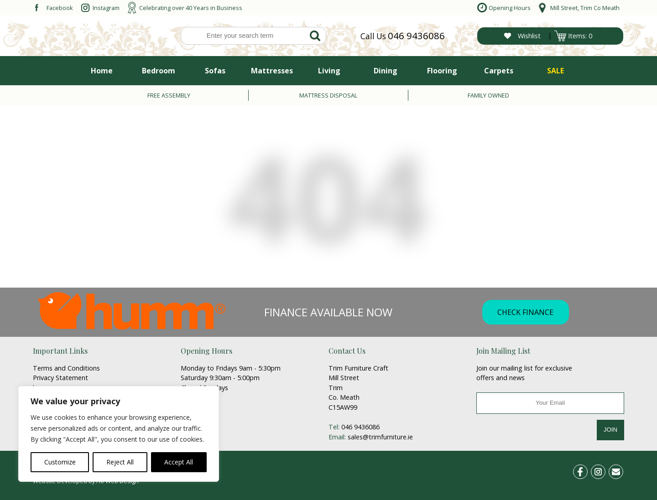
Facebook (60, 8)
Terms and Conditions (66, 368)
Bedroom (158, 71)
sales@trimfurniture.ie (380, 437)
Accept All (178, 462)
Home (102, 71)
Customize (60, 462)
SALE (555, 71)
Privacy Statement (60, 377)
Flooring (442, 71)
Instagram (106, 8)
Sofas (215, 71)
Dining (385, 71)
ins (603, 470)
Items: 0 (580, 35)
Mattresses (272, 71)
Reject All (120, 462)
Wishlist (529, 35)
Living (329, 71)
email (619, 470)
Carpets (498, 71)
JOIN (610, 429)
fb (586, 470)
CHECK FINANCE (525, 312)
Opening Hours (510, 8)
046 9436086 (416, 35)
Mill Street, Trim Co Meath (585, 8)
